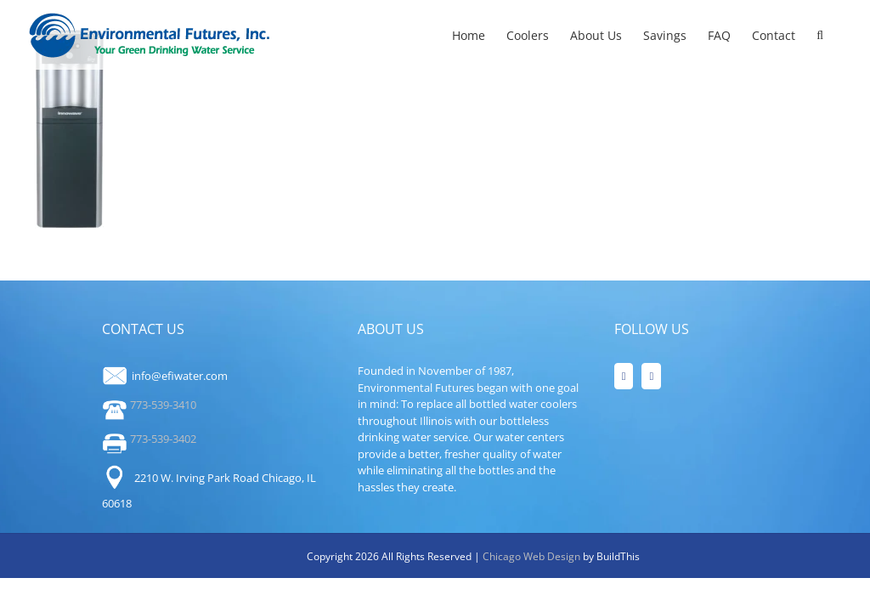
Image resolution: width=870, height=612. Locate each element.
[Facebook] (624, 376)
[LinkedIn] (651, 376)
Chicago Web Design (533, 556)
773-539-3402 (149, 438)
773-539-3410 (149, 404)
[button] (819, 34)
